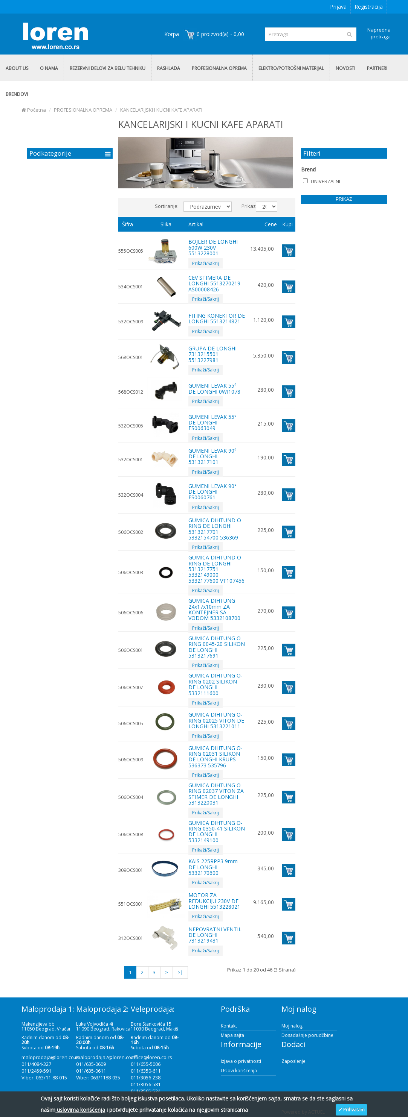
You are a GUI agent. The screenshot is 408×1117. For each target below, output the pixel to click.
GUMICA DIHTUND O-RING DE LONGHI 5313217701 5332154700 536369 (215, 529)
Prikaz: (245, 206)
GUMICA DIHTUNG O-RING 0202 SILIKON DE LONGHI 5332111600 (215, 684)
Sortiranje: (166, 206)
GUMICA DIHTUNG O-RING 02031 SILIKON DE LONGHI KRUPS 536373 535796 (215, 756)
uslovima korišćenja (80, 1109)
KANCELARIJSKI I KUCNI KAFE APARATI (161, 109)
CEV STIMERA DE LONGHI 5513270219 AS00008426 (214, 283)
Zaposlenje (293, 1061)
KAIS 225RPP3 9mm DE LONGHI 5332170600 (213, 867)
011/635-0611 (91, 1070)
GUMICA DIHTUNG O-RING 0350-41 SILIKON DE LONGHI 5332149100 (216, 831)
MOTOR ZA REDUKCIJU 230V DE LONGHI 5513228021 (214, 900)
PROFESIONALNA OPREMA (219, 68)
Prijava (338, 6)
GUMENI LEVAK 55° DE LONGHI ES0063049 (212, 422)
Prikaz (344, 199)
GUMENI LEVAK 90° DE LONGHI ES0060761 (212, 491)
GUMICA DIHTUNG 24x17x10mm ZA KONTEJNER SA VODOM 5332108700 (214, 609)
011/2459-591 (36, 1070)
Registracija (369, 6)
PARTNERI (377, 68)
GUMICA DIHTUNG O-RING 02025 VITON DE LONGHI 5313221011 (216, 720)
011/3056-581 (145, 1084)
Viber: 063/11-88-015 (44, 1077)
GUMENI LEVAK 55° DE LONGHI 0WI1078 (214, 388)
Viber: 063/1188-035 (98, 1077)
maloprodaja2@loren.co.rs (106, 1057)
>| (180, 972)
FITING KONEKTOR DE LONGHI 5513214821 (216, 318)
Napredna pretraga (379, 33)
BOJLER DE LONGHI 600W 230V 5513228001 (213, 247)
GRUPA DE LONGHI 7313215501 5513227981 (212, 354)
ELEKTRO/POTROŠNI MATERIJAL (291, 68)
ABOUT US (17, 68)
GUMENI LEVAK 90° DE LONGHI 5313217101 (212, 456)
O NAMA (49, 68)
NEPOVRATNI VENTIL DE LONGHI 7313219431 (214, 935)
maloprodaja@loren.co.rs (50, 1057)
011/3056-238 (145, 1077)
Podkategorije (50, 153)
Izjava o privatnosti (241, 1061)
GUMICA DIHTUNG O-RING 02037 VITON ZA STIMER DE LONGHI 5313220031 (216, 794)
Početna (33, 109)
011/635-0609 (91, 1064)
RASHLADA (168, 68)
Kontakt (229, 1026)
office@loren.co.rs (151, 1057)
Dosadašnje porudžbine (307, 1035)
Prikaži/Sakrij (205, 263)
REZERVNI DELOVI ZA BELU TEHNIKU (107, 68)
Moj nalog (292, 1026)
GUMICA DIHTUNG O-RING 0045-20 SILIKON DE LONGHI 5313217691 (216, 647)
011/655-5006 (145, 1064)
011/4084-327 (36, 1064)
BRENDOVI (17, 94)
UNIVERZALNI (321, 181)
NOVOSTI (345, 68)
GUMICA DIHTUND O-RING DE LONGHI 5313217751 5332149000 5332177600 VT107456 (216, 569)
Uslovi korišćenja (239, 1070)
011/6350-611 (145, 1070)
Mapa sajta (232, 1035)
